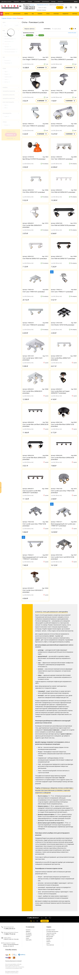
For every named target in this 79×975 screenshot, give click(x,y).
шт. (32, 921)
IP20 (6, 105)
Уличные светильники (10, 51)
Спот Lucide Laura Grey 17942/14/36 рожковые (34, 525)
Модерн (7, 74)
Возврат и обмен (50, 934)
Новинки (28, 936)
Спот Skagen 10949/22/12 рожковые (34, 59)
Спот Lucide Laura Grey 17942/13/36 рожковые (62, 491)
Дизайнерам (45, 1)
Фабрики (28, 931)
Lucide (6, 116)
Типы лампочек (50, 945)
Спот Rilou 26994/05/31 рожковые (62, 59)
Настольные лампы (10, 38)
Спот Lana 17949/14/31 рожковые (34, 292)
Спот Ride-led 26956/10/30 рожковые (63, 225)
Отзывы (30, 1)
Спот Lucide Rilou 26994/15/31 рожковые (61, 359)
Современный (8, 76)
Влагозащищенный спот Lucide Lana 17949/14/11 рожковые (63, 525)
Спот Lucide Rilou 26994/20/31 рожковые (32, 392)
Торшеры (7, 46)
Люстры (7, 36)
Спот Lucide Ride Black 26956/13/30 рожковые (62, 425)
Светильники (9, 41)
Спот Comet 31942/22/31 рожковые (62, 126)
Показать (11, 134)
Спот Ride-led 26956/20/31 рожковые (63, 192)
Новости (48, 941)
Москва (32, 5)
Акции (27, 938)
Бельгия (7, 125)
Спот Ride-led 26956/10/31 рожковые (35, 258)
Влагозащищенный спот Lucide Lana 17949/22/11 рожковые (35, 558)
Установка (37, 1)
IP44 (6, 107)
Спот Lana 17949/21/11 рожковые (62, 292)
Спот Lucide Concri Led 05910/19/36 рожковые (62, 558)
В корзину (42, 67)
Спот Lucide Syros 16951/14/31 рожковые (32, 359)
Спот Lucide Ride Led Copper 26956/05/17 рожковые (60, 392)
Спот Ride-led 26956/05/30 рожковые (35, 93)
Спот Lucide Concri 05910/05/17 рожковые (33, 591)
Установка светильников (52, 931)
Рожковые (29, 35)
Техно (6, 79)
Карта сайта (28, 940)
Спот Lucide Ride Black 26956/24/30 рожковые (62, 458)
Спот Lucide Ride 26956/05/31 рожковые (32, 226)
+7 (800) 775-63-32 (29, 7)
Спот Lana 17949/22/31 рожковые (34, 325)
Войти (75, 1)
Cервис (48, 927)
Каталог (1, 14)
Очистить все (72, 32)
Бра (6, 33)
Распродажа (29, 934)
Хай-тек (7, 82)
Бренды (53, 1)
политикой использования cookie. (14, 968)
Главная (4, 18)
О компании (30, 927)
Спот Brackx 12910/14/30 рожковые (62, 325)
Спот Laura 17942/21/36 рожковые (62, 93)
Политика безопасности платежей (13, 961)
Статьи (48, 943)
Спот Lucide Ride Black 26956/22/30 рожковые (34, 458)
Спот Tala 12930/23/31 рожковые (62, 159)
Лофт (6, 71)
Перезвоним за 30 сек (42, 4)
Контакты (60, 1)
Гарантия (16, 1)
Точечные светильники (11, 49)
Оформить (44, 921)
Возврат (23, 1)
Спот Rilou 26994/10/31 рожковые (34, 192)
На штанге (7, 60)
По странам (28, 933)
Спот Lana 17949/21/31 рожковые (34, 126)
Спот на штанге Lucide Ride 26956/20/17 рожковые (32, 491)
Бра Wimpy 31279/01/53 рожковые (34, 159)
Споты (14, 18)
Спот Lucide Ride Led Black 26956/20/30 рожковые (35, 425)
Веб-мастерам (49, 936)
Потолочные (8, 63)
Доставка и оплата (6, 1)
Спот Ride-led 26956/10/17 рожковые (63, 258)
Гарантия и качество (51, 933)
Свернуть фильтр (29, 29)
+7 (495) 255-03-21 (29, 9)
